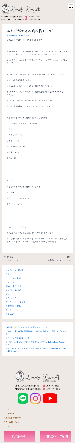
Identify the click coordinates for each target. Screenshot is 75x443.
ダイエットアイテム (13, 286)
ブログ (8, 294)
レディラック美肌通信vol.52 (17, 338)
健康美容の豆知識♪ (14, 306)
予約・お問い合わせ (12, 422)
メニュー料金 (9, 413)
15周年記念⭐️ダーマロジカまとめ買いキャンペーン (26, 327)
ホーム (6, 409)
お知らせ (9, 274)
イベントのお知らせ (14, 278)
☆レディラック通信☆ (14, 270)
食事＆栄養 (10, 314)
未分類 (8, 310)
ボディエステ (11, 298)
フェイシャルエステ (14, 290)
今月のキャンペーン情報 (15, 302)
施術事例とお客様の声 (13, 418)
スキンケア (10, 282)
